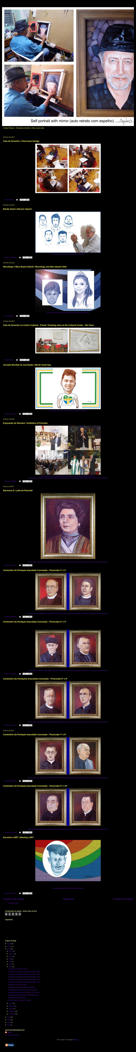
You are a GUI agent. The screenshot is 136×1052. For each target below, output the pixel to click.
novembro (12, 1011)
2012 (9, 946)
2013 (9, 949)
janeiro (11, 951)
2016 (9, 1022)
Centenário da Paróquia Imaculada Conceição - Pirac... (24, 971)
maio (10, 961)
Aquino (9, 1032)
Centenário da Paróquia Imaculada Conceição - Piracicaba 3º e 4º (34, 622)
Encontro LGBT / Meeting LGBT (18, 837)
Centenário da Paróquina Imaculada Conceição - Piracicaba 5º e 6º (35, 679)
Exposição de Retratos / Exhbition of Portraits (25, 423)
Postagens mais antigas (123, 899)
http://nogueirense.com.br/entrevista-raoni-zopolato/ (68, 888)
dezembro (12, 1014)
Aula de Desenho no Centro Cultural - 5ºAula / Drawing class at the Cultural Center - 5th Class (48, 325)
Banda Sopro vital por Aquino (17, 209)
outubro (11, 1008)
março (11, 956)
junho (10, 964)
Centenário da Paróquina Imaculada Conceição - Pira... (24, 977)
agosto (11, 1003)
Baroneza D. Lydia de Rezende (18, 490)
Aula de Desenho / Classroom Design (21, 141)
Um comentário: (9, 199)
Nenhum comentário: (10, 257)
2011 (9, 943)
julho (10, 967)
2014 (9, 1017)
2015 (9, 1020)
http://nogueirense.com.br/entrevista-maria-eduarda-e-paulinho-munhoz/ (68, 312)
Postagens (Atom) (13, 903)
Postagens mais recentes (13, 899)
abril (10, 959)
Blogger (76, 1039)
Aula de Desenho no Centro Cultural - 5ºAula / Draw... (24, 992)
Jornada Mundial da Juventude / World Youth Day (27, 365)
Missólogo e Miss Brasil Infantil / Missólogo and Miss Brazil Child (34, 267)
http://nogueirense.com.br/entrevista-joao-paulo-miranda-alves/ (68, 410)
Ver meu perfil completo (12, 1035)
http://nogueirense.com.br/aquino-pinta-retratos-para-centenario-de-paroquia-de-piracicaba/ (68, 476)
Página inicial (68, 899)
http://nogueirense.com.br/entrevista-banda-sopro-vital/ (68, 254)
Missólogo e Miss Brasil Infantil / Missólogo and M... (23, 995)
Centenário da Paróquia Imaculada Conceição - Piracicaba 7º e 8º (34, 734)
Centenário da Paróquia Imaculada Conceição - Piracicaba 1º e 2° (34, 570)
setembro (12, 1006)
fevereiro (11, 953)
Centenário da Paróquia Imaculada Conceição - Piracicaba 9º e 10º (35, 786)
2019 (9, 1025)
